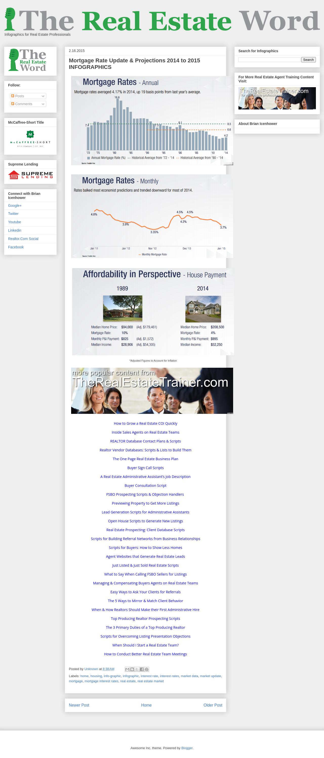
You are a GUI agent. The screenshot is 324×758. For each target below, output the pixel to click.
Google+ (15, 206)
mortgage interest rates (101, 681)
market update (210, 676)
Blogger (186, 748)
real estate (128, 681)
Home (146, 705)
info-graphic (112, 676)
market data (189, 676)
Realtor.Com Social (23, 239)
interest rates (169, 676)
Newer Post (79, 705)
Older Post (213, 705)
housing (96, 676)
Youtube (14, 222)
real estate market (150, 681)
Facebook (16, 247)
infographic (131, 676)
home (84, 676)
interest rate (149, 676)
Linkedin (14, 230)
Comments (21, 104)
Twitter (13, 214)
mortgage (76, 681)
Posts (17, 96)
